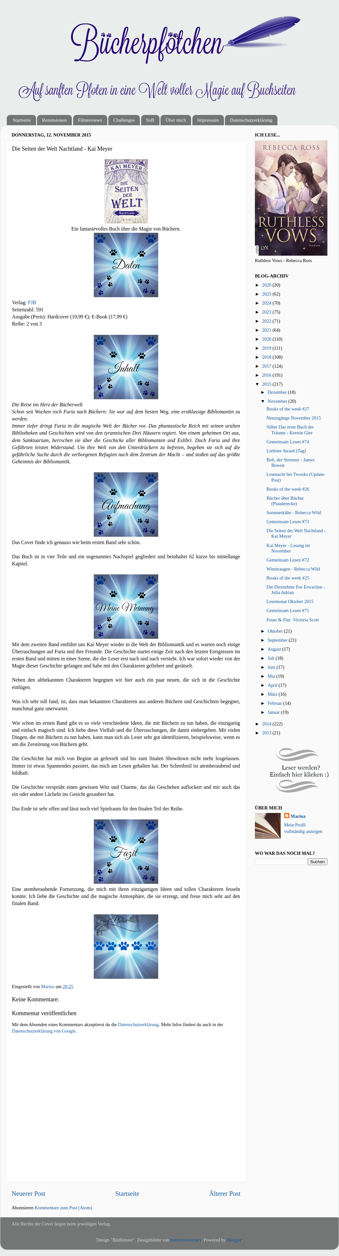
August (275, 649)
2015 (267, 384)
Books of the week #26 (287, 489)
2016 (267, 375)
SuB (150, 120)
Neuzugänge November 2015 (293, 417)
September (278, 640)
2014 (267, 723)
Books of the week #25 (287, 578)
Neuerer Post (28, 1193)
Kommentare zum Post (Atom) (63, 1207)
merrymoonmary (185, 1239)
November (278, 401)
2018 (267, 357)
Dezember (278, 392)
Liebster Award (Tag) (286, 450)
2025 (267, 294)
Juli (272, 658)
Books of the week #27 (287, 408)
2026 (267, 285)
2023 (267, 312)
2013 (267, 732)
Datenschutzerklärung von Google (43, 1031)
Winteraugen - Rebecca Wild (293, 568)
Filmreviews (90, 120)
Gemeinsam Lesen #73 (287, 521)
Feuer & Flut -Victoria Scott (292, 619)
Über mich (175, 120)
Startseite (22, 120)
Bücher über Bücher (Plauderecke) (285, 501)
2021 (267, 330)
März (273, 694)
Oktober (276, 631)
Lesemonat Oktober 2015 (290, 601)
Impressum (208, 120)
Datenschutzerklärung (251, 120)
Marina (298, 816)
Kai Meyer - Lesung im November (288, 548)
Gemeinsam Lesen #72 (287, 559)
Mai (272, 676)
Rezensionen (54, 120)
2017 (267, 366)
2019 (267, 348)
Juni (272, 667)
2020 (267, 339)
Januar (274, 712)
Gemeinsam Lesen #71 (287, 610)
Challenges (124, 120)
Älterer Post (224, 1193)
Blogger (234, 1239)
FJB (32, 302)
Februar (275, 703)
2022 (267, 321)
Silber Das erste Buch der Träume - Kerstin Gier (290, 429)
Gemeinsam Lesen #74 (287, 441)
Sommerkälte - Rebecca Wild (293, 512)
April (273, 685)
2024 (267, 303)
